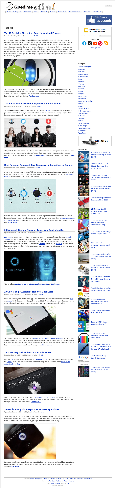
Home (9, 12)
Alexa (9, 301)
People (80, 106)
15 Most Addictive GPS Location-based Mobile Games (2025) (99, 211)
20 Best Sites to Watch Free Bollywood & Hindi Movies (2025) (101, 189)
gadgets (47, 110)
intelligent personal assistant (45, 397)
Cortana (42, 244)
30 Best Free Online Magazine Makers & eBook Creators (100, 245)
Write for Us (97, 12)
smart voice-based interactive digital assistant (31, 284)
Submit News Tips (75, 12)
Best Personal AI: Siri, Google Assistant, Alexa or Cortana (38, 165)
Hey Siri (39, 359)
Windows (59, 244)
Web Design (82, 126)
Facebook (52, 481)
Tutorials (81, 118)
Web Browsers (83, 123)
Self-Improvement (84, 111)
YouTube (64, 481)
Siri (71, 299)
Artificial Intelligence (85, 67)
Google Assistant (56, 338)
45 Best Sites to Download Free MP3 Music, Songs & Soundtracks (100, 279)
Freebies (81, 81)
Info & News (82, 96)
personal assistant (40, 155)
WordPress (82, 133)
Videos (80, 121)
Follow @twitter (95, 48)
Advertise (87, 12)
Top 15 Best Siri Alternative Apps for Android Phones (32, 33)
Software (81, 116)
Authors (53, 12)
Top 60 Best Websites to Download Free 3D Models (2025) (100, 268)
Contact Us (62, 12)
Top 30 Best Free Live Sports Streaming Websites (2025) (100, 177)
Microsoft (8, 237)
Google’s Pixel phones (41, 338)
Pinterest (71, 481)
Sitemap (57, 483)
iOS (12, 359)
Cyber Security (83, 77)
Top (68, 483)
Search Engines (84, 108)
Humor (42, 412)
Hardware (81, 89)
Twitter (59, 481)
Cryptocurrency (83, 74)
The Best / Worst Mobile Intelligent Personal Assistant (32, 103)
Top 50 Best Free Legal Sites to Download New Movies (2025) (99, 166)
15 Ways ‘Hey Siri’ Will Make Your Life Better (27, 352)
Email (80, 79)
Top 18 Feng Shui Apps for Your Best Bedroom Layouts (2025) (101, 256)
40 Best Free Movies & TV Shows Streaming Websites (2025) (101, 155)
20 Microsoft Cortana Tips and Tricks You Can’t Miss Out (34, 230)
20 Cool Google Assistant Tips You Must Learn (29, 292)
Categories (17, 12)
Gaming (81, 84)
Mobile (36, 12)
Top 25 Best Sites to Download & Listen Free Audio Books (99, 335)
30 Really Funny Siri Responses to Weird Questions (31, 409)
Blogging (81, 69)
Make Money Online (85, 101)
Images (81, 94)
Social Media (82, 113)
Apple (45, 359)
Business (81, 72)
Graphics (81, 86)
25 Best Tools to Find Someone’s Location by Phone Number (99, 301)
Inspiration (82, 99)
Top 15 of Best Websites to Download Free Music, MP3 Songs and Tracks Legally (101, 347)
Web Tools (27, 12)
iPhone (9, 362)
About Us (44, 12)
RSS (52, 483)
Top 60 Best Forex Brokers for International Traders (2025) (100, 369)
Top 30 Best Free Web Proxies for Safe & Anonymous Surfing (99, 222)
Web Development (84, 128)
